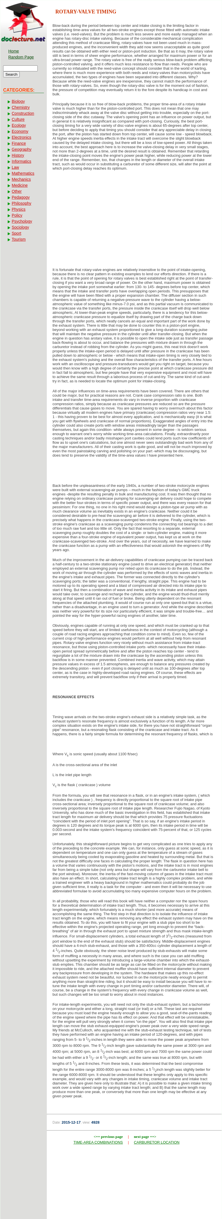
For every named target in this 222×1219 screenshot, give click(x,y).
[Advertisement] (134, 221)
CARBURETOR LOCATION (156, 1142)
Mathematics (23, 173)
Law (15, 167)
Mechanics (21, 179)
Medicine (20, 185)
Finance (19, 143)
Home (13, 51)
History (18, 155)
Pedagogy (21, 197)
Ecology (19, 125)
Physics (18, 209)
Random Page (21, 57)
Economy (20, 131)
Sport (16, 233)
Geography (21, 149)
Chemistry (21, 107)
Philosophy (21, 203)
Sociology (20, 227)
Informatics (21, 161)
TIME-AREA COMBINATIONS (98, 1142)
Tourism (19, 239)
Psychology (22, 221)
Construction (23, 113)
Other (17, 191)
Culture (18, 119)
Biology (18, 101)
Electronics (21, 137)
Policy (17, 215)
